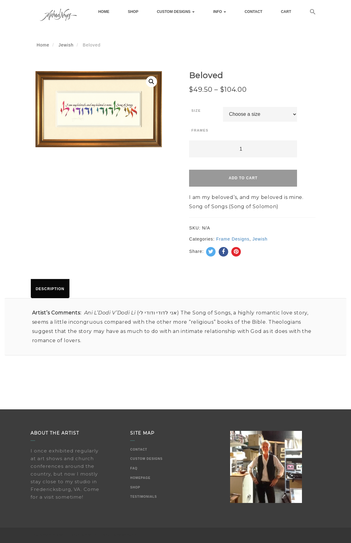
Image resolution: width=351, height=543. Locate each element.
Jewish (66, 45)
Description (50, 289)
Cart (286, 12)
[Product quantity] (243, 148)
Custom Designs (175, 12)
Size (196, 110)
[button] (313, 13)
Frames (200, 130)
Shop (133, 12)
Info (219, 12)
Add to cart (243, 178)
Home (103, 12)
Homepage (140, 478)
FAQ (134, 468)
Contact (253, 12)
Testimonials (143, 496)
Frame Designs (233, 239)
